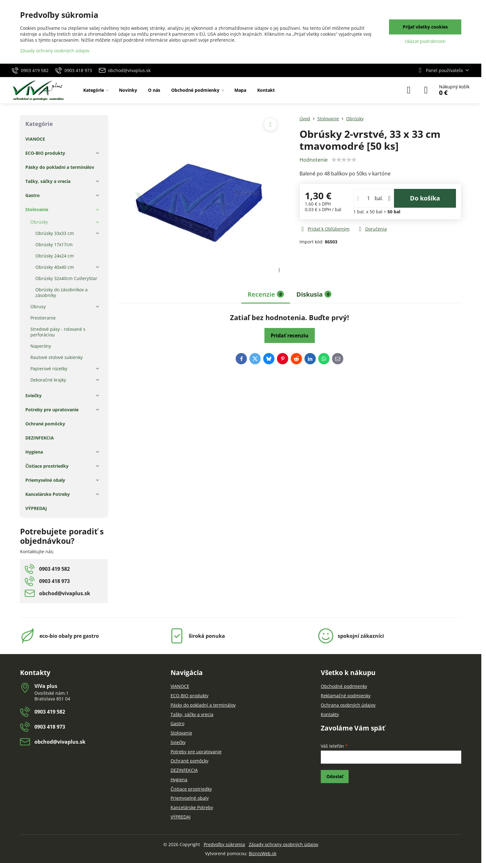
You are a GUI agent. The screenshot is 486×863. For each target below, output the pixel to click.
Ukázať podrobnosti (425, 41)
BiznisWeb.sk (262, 853)
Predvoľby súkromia (224, 844)
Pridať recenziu (290, 335)
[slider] (343, 159)
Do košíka (425, 198)
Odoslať (334, 776)
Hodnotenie (313, 159)
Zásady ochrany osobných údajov (283, 844)
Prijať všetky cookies (425, 27)
